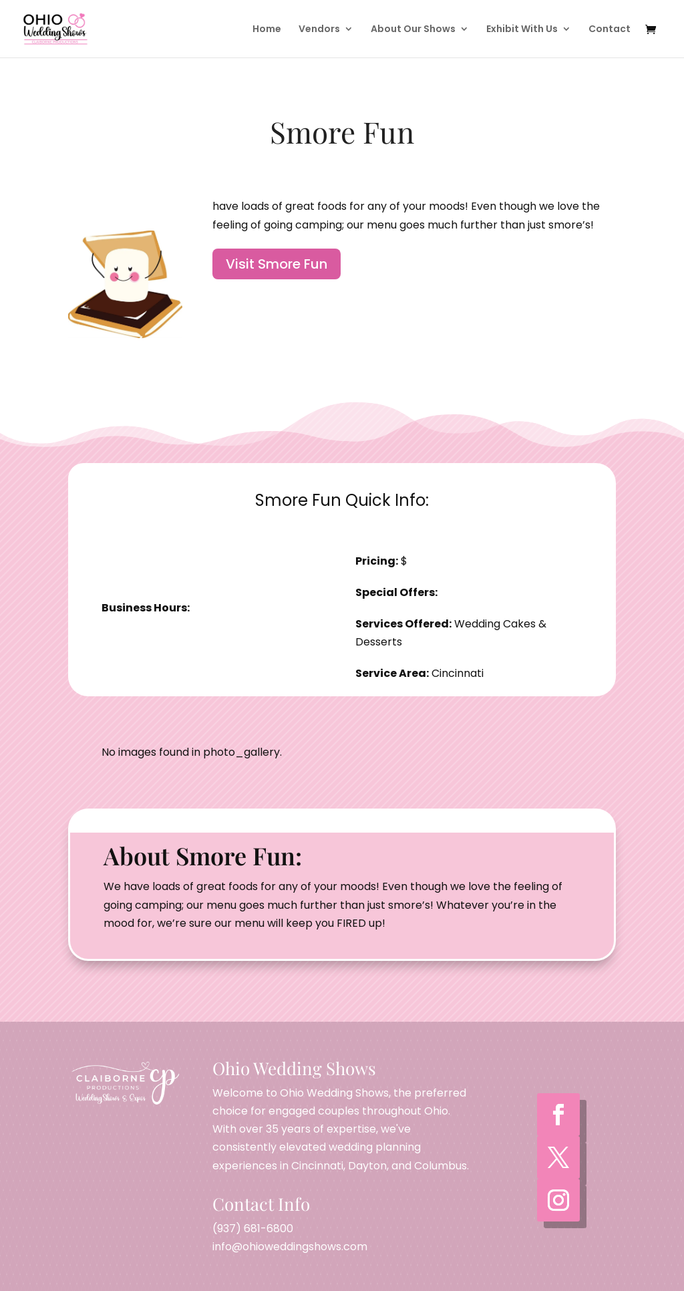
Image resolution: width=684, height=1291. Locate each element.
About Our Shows (413, 29)
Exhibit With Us (522, 29)
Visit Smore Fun (276, 264)
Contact (609, 29)
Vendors (319, 29)
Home (266, 29)
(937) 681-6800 (252, 1228)
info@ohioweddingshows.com (289, 1246)
